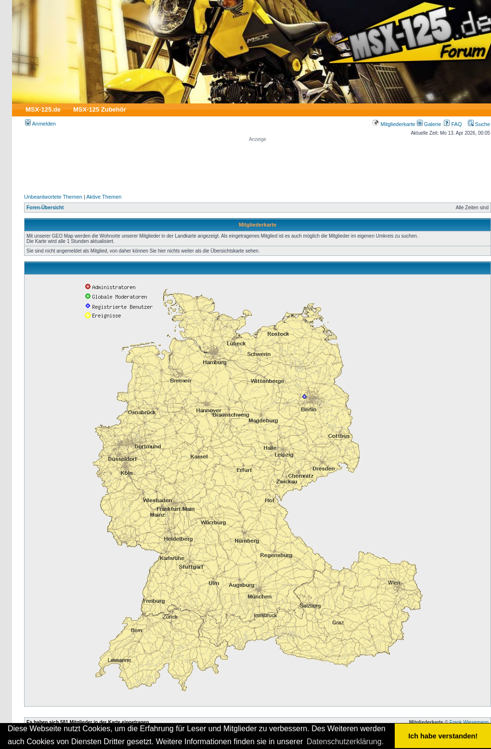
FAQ (453, 124)
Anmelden (40, 124)
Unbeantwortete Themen (53, 197)
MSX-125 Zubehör (99, 109)
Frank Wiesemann (469, 722)
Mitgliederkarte (393, 124)
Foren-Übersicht (45, 207)
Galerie (429, 124)
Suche (479, 124)
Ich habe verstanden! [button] (443, 736)
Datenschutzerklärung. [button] (345, 741)
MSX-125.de (43, 109)
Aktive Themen (103, 197)
